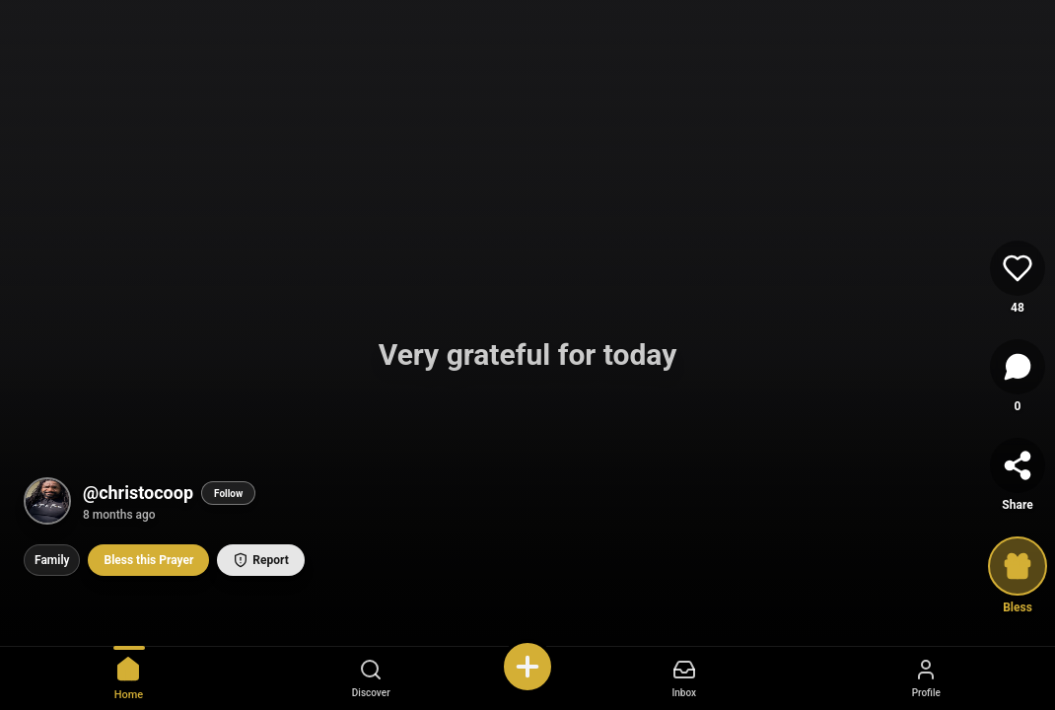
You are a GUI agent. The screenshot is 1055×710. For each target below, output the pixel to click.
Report (260, 560)
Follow (228, 493)
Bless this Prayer (148, 560)
